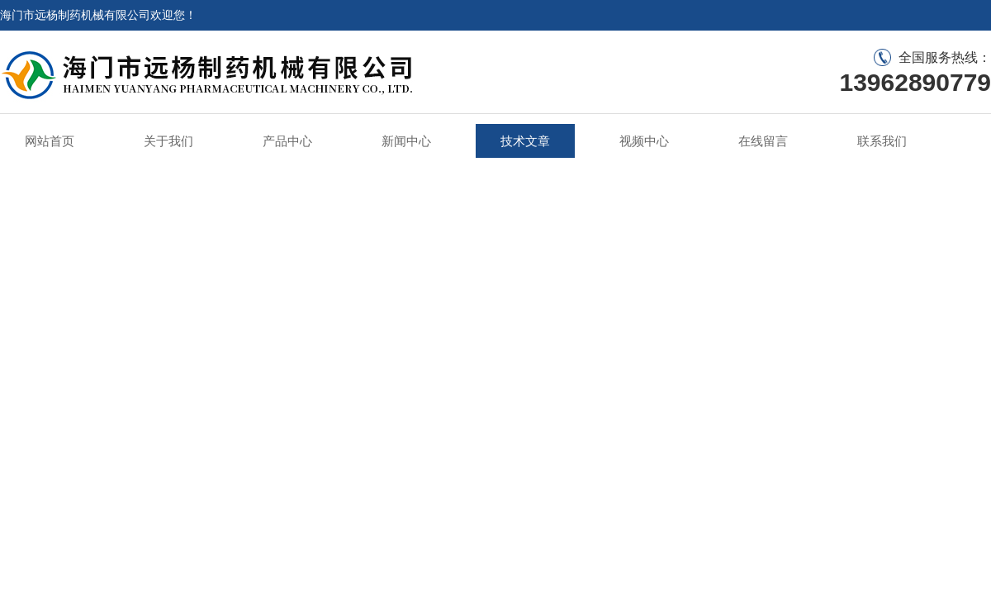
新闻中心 (406, 141)
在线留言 (763, 141)
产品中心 (287, 141)
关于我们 (168, 141)
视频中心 (644, 141)
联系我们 (882, 141)
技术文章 (525, 141)
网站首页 (49, 141)
